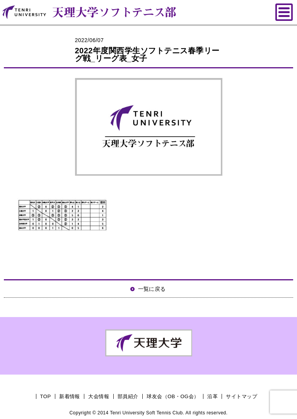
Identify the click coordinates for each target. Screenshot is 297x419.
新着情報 (69, 396)
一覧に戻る (152, 289)
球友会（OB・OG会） (173, 396)
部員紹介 (128, 396)
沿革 (212, 396)
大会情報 (98, 396)
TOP (45, 396)
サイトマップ (241, 396)
